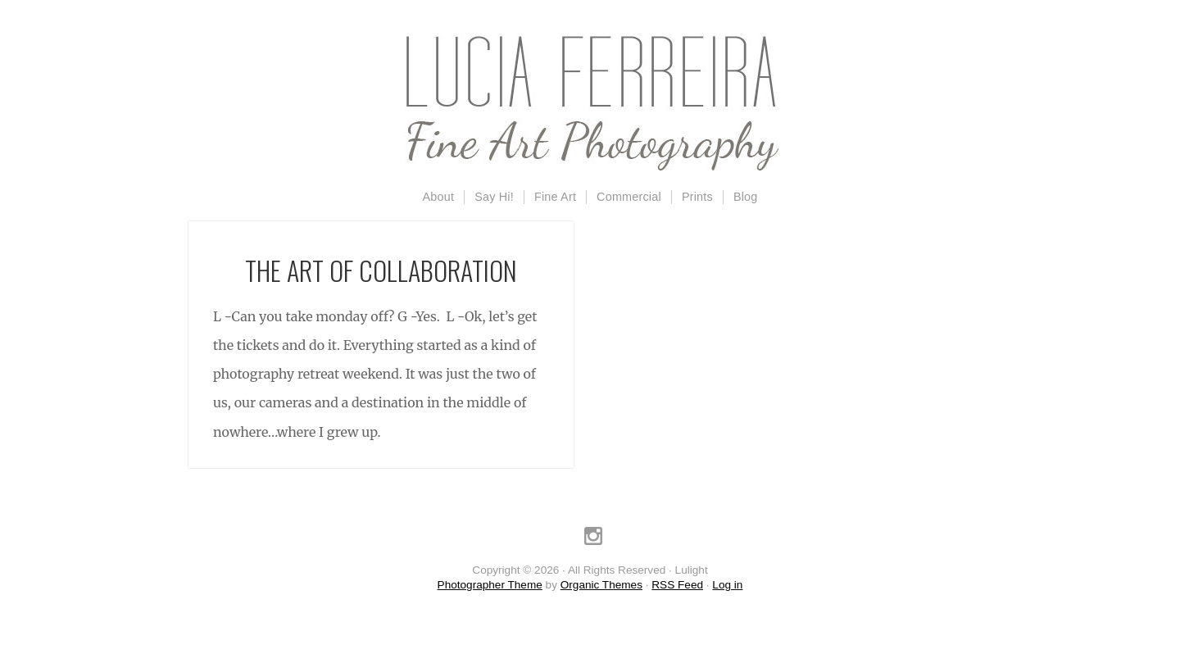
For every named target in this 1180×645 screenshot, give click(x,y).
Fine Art (555, 196)
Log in (727, 585)
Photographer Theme (490, 585)
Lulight (590, 102)
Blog (745, 196)
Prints (697, 196)
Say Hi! (494, 196)
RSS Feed (677, 585)
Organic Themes (601, 585)
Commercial (629, 196)
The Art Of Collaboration (381, 270)
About (439, 196)
